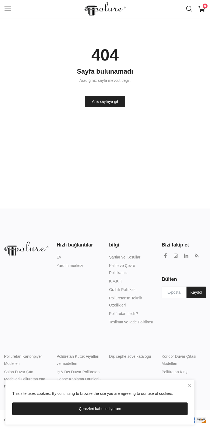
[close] (189, 385)
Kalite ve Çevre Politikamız (122, 269)
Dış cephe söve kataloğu (130, 356)
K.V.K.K (115, 281)
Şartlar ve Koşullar (124, 257)
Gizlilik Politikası (122, 289)
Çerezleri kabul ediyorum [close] (100, 409)
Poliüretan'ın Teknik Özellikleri (125, 301)
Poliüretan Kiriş (174, 372)
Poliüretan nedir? (123, 313)
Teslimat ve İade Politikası (131, 322)
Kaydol (196, 292)
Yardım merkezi (70, 265)
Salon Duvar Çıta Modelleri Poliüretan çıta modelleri (24, 379)
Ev (59, 257)
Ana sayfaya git (105, 101)
